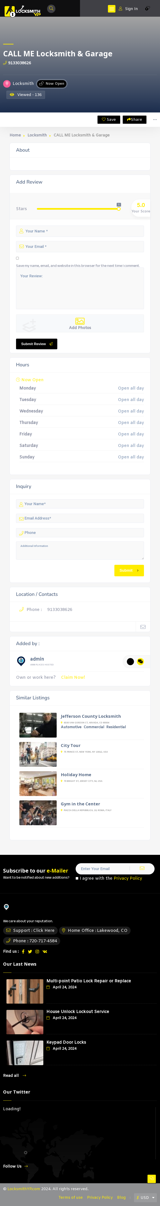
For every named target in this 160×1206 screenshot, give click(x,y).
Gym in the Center (80, 804)
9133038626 (17, 63)
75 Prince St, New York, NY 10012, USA (84, 752)
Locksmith (37, 135)
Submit (130, 570)
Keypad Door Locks (66, 1042)
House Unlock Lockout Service (77, 1012)
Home (15, 135)
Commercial (94, 727)
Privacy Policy (128, 878)
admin (37, 659)
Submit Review (37, 344)
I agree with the (109, 879)
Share (134, 119)
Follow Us (15, 1166)
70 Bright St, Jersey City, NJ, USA (81, 781)
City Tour (71, 745)
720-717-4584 (43, 941)
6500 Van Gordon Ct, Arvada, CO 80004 (85, 723)
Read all (14, 1076)
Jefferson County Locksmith (91, 716)
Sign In (128, 9)
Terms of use (71, 1197)
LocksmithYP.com (24, 1189)
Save (109, 119)
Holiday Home (76, 774)
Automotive (71, 727)
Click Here (44, 931)
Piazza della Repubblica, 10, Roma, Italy (86, 810)
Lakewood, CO (112, 931)
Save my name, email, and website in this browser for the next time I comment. (78, 265)
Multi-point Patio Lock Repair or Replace (88, 981)
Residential (116, 727)
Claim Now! (73, 677)
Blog (121, 1197)
